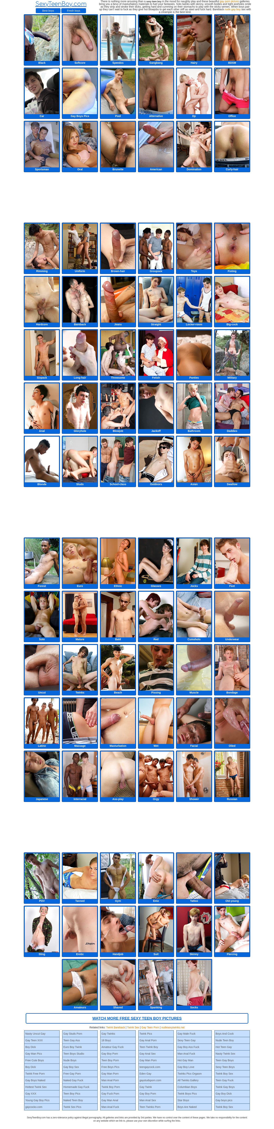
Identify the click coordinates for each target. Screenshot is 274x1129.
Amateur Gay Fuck (112, 1047)
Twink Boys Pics (187, 1093)
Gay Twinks (108, 1033)
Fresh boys (73, 10)
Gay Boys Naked (35, 1080)
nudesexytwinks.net (173, 1027)
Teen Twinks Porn (149, 1106)
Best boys (48, 10)
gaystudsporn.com (150, 1080)
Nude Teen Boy (225, 1040)
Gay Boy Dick (224, 1093)
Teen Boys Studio (73, 1053)
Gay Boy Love (186, 1066)
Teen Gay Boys (225, 1060)
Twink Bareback (115, 1027)
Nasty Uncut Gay (35, 1033)
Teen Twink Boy (148, 1047)
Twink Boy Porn (110, 1086)
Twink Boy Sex (224, 1073)
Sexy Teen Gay (187, 1040)
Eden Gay (145, 1073)
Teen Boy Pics (71, 1093)
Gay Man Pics (33, 1053)
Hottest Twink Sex (36, 1086)
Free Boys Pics (110, 1066)
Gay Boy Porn (109, 1053)
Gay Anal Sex (147, 1053)
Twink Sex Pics (72, 1106)
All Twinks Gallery (188, 1080)
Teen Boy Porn (110, 1060)
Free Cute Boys (34, 1060)
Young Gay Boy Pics (37, 1100)
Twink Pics (145, 1033)
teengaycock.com (149, 1066)
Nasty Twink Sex (225, 1053)
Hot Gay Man (185, 1060)
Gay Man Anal (109, 1100)
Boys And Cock (225, 1033)
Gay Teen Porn (150, 1027)
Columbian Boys (187, 1086)
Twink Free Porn (35, 1073)
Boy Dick (30, 1047)
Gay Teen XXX (34, 1040)
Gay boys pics (224, 1100)
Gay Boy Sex (71, 1066)
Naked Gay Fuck (73, 1080)
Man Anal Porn (110, 1080)
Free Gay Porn (72, 1073)
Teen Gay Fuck (224, 1080)
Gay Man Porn (110, 1073)
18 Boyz (106, 1040)
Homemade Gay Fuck (76, 1086)
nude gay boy (233, 9)
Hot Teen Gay (224, 1047)
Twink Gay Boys (225, 1086)
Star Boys (183, 1100)
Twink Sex (133, 1027)
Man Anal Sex (147, 1100)
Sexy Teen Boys (225, 1066)
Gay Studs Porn (72, 1033)
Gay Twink (145, 1086)
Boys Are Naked (187, 1106)
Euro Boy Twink (72, 1047)
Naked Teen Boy (73, 1100)
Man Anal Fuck (110, 1106)
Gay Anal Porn (148, 1040)
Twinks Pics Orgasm (190, 1073)
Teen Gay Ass (71, 1040)
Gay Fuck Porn (110, 1093)
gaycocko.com (33, 1106)
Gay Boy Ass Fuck (188, 1047)
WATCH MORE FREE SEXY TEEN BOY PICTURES (137, 1018)
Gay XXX (30, 1093)
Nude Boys (69, 1060)
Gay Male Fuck (186, 1033)
